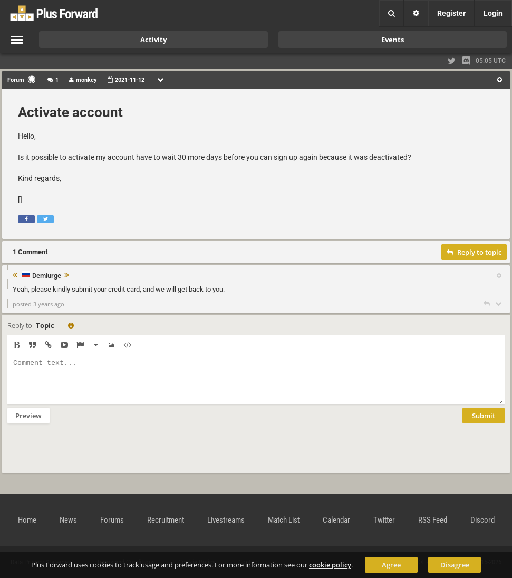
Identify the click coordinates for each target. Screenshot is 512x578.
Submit (483, 423)
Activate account (70, 112)
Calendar (336, 520)
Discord (482, 520)
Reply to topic (474, 252)
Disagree (454, 565)
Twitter (384, 520)
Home (27, 520)
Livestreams (226, 520)
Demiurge (46, 275)
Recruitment (165, 520)
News (68, 520)
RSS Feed (432, 520)
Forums (112, 520)
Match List (284, 520)
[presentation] (87, 455)
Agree (391, 565)
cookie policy (330, 565)
